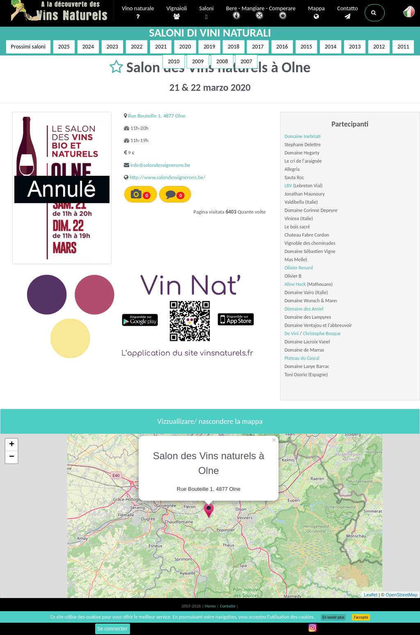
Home (211, 606)
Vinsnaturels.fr (62, 11)
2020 (185, 46)
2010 (173, 61)
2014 (330, 46)
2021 (161, 46)
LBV (288, 186)
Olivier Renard (299, 268)
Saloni (206, 13)
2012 (379, 46)
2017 (257, 46)
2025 (64, 46)
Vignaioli (177, 12)
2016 (282, 46)
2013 (355, 46)
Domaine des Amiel (304, 309)
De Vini (292, 333)
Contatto (347, 12)
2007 (246, 61)
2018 (233, 46)
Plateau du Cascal (302, 358)
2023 (112, 46)
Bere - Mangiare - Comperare (261, 13)
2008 (222, 61)
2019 (209, 46)
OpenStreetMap (402, 594)
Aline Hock (295, 284)
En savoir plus (333, 617)
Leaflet (370, 594)
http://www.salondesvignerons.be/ (167, 177)
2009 (197, 61)
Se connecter (113, 628)
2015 (306, 46)
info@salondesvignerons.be (160, 165)
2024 (88, 46)
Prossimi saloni (28, 46)
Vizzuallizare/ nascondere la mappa (210, 421)
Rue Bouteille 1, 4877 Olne (156, 116)
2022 (136, 46)
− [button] (11, 457)
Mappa (316, 12)
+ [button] (11, 445)
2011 (403, 46)
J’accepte (361, 617)
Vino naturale (138, 12)
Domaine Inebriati (303, 136)
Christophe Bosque (321, 333)
